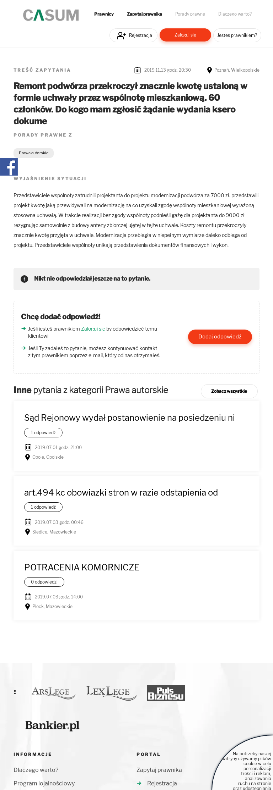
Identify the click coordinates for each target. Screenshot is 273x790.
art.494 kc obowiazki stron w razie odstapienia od (121, 492)
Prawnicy (104, 14)
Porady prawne (190, 14)
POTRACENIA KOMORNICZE (81, 567)
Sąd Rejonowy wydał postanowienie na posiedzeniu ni (129, 418)
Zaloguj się (185, 35)
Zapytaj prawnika (144, 14)
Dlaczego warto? (235, 14)
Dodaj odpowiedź (219, 336)
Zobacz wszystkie (229, 391)
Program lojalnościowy (44, 783)
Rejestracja (140, 35)
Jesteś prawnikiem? (237, 35)
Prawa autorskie (33, 152)
